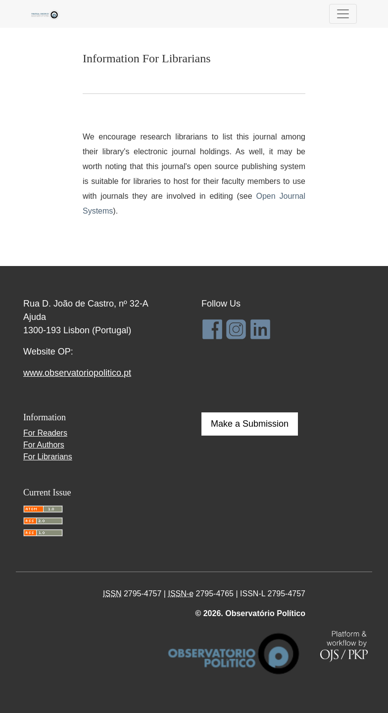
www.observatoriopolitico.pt (77, 373)
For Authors (43, 445)
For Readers (45, 433)
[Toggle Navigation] (343, 14)
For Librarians (47, 456)
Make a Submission (250, 424)
